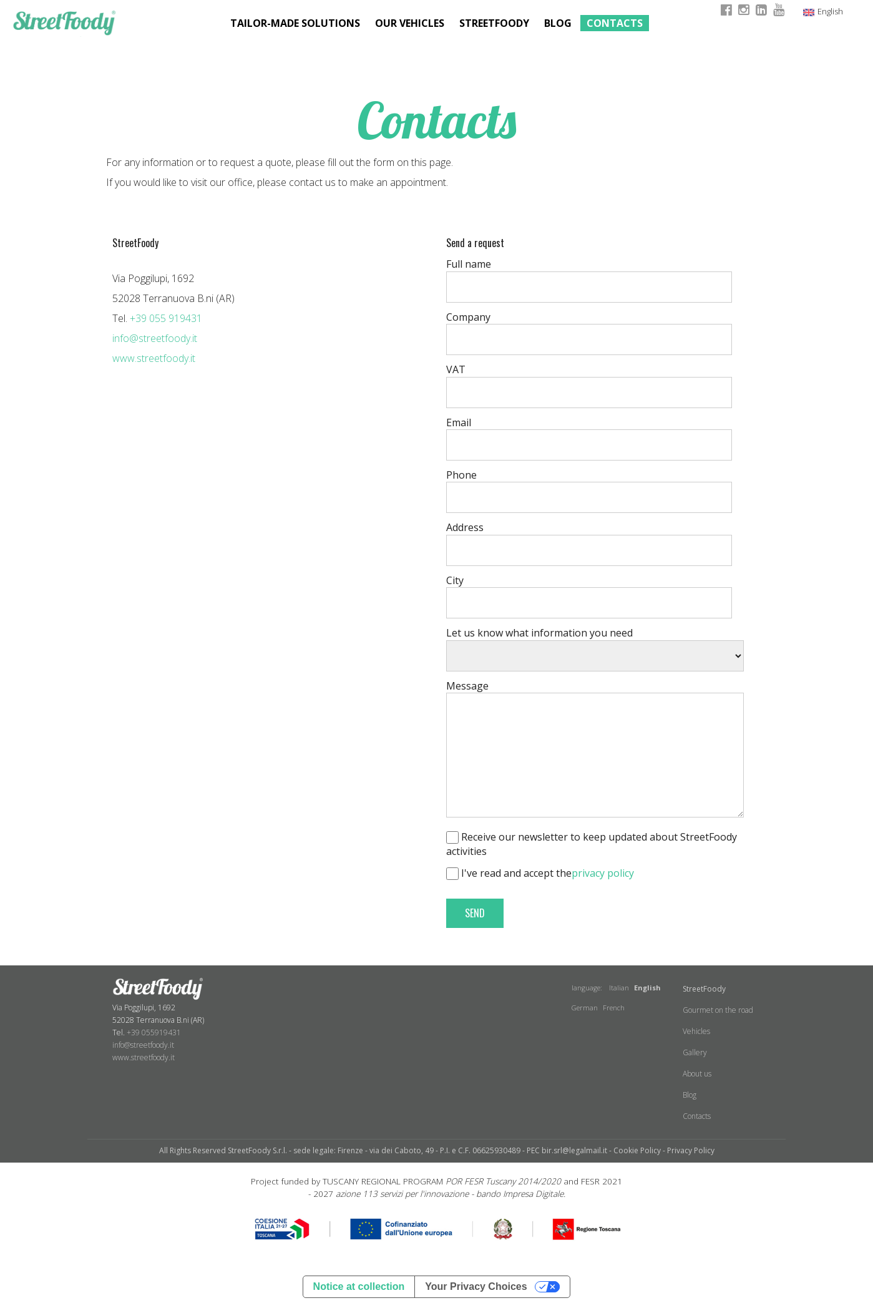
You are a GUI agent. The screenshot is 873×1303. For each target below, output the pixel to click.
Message (467, 686)
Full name (468, 264)
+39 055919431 (154, 1032)
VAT (456, 369)
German (585, 1007)
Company (468, 317)
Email (458, 422)
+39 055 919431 (166, 318)
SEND (475, 912)
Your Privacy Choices (476, 1286)
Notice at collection (359, 1286)
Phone (461, 475)
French (614, 1007)
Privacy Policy (690, 1150)
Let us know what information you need (539, 633)
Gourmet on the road (718, 1010)
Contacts (615, 23)
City (455, 580)
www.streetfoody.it (153, 358)
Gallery (695, 1052)
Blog (558, 23)
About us (697, 1073)
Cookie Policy (637, 1150)
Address (465, 527)
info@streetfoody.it (154, 338)
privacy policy (603, 873)
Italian (619, 987)
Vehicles (696, 1031)
